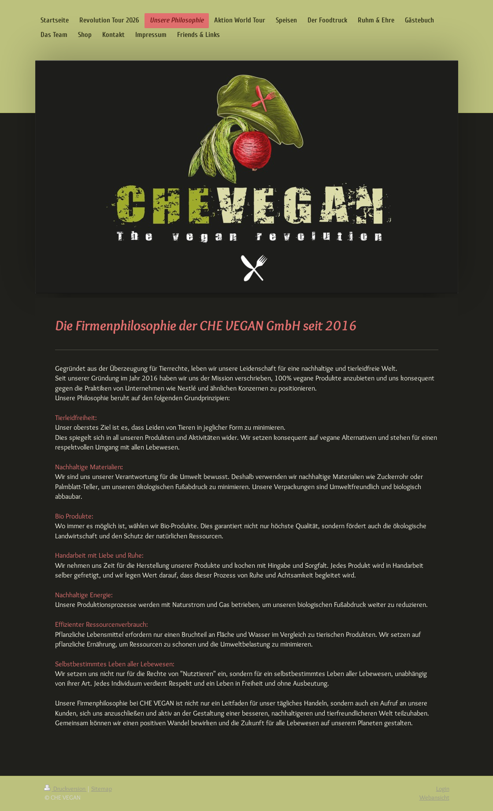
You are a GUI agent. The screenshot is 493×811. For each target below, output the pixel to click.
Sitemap (101, 789)
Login (442, 789)
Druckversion (65, 789)
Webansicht (434, 797)
